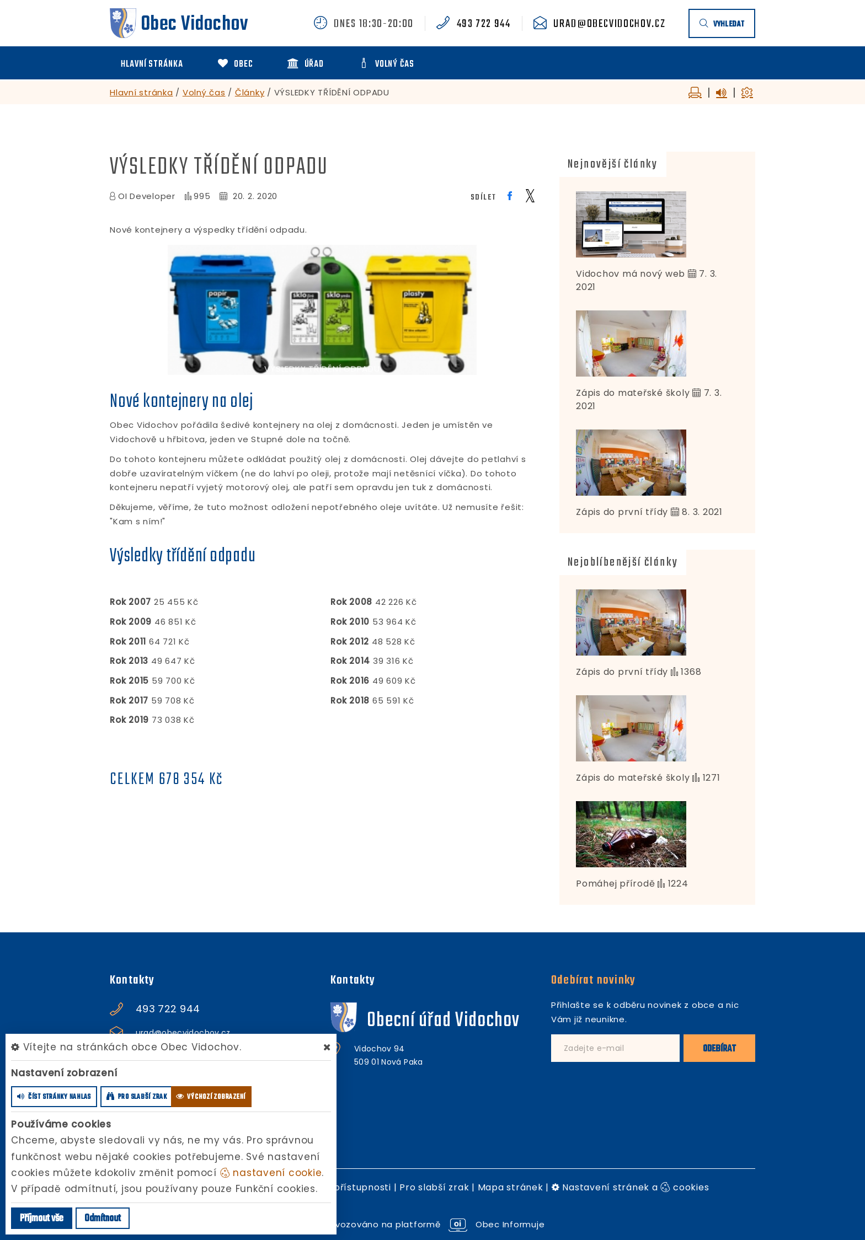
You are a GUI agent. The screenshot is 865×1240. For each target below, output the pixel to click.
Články (250, 92)
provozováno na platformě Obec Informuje (433, 1224)
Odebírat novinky (593, 980)
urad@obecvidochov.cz (609, 24)
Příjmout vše (41, 1219)
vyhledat (722, 24)
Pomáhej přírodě (615, 883)
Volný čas (204, 92)
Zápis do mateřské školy (633, 393)
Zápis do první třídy (622, 512)
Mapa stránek (510, 1187)
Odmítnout (102, 1219)
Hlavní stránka (141, 92)
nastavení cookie (271, 1172)
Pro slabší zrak (434, 1187)
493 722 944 (484, 24)
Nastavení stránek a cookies (630, 1187)
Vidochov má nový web (630, 273)
